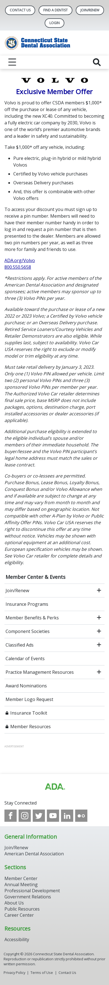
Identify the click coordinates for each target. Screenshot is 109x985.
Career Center (19, 915)
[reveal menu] (12, 62)
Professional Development (32, 891)
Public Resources (22, 909)
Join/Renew (89, 10)
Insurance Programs (27, 604)
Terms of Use (42, 972)
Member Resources (30, 726)
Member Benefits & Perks (32, 618)
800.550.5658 (17, 267)
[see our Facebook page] (10, 816)
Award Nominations (26, 686)
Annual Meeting (21, 884)
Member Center (20, 878)
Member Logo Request (29, 699)
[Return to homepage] (54, 43)
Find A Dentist (55, 10)
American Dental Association (34, 854)
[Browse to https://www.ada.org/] (55, 786)
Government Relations (27, 897)
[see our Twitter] (39, 816)
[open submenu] (99, 590)
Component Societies (28, 631)
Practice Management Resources (40, 672)
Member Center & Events (35, 577)
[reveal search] (97, 62)
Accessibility (16, 939)
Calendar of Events (25, 658)
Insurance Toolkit (28, 713)
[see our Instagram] (25, 816)
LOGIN (54, 23)
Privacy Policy (14, 972)
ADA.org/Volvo (19, 260)
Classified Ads (20, 645)
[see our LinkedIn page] (67, 816)
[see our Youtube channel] (53, 816)
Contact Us (20, 10)
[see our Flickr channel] (81, 816)
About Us (14, 903)
